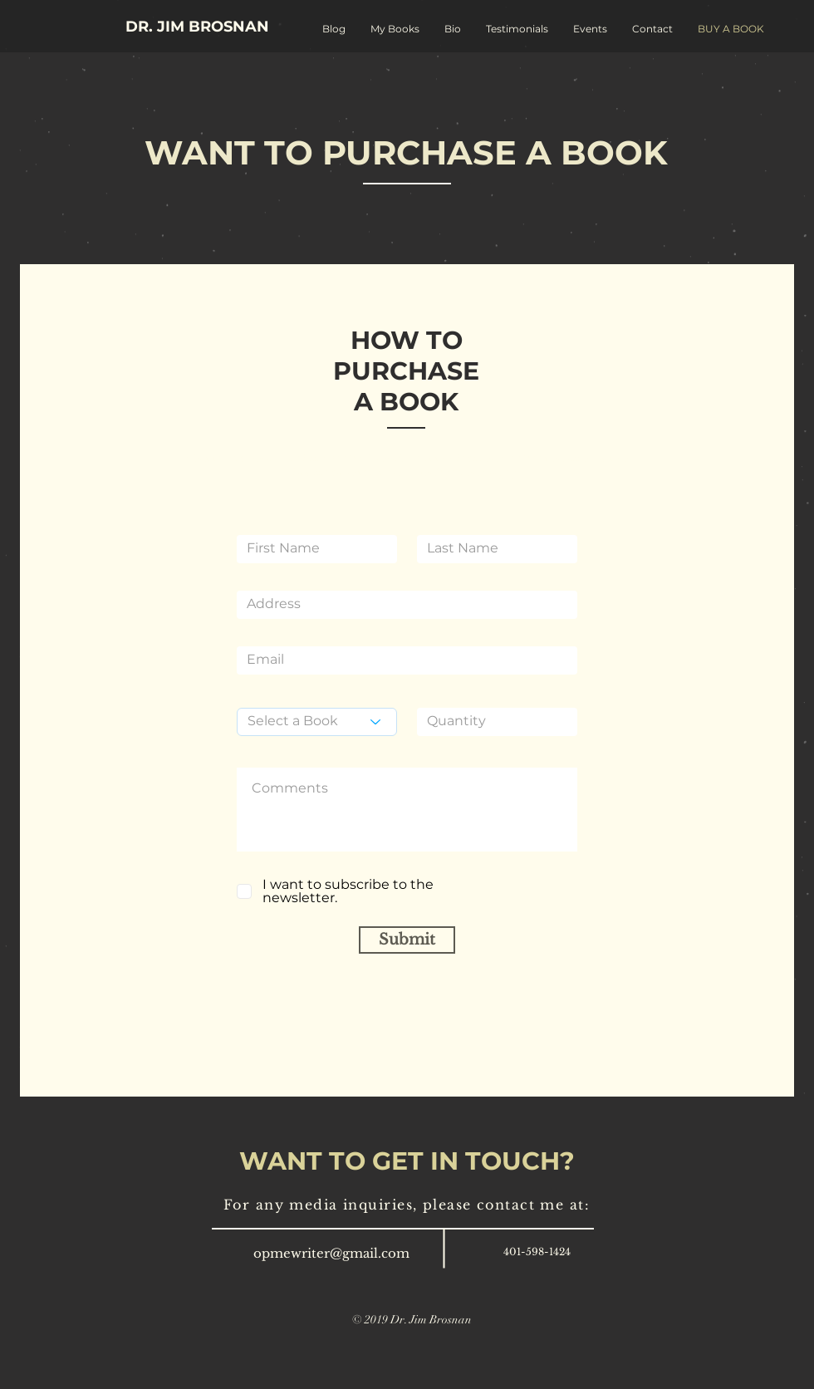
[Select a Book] (317, 722)
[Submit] (407, 940)
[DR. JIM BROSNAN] (197, 27)
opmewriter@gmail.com (331, 1253)
